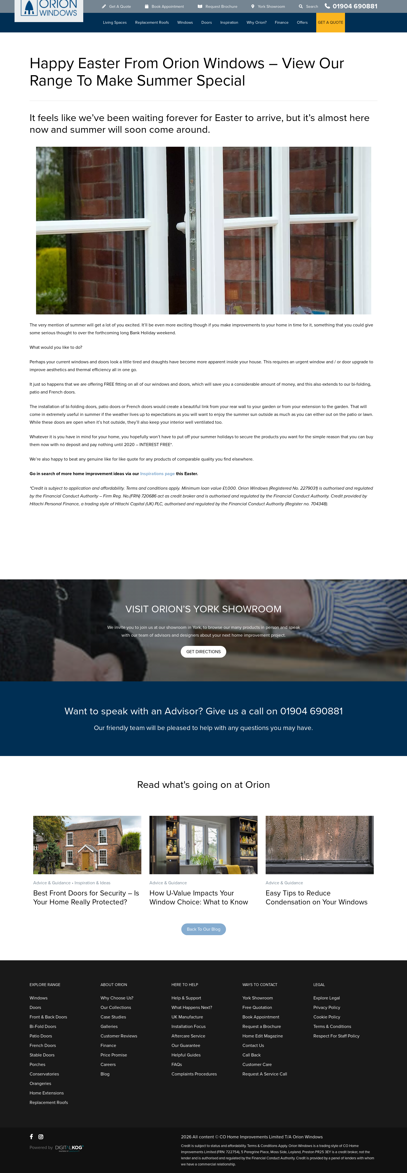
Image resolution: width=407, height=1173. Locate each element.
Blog (105, 1074)
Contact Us (253, 1045)
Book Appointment (170, 6)
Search (315, 6)
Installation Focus (189, 1026)
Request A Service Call (264, 1074)
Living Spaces (118, 22)
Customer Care (257, 1064)
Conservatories (44, 1074)
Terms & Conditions (332, 1026)
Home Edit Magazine (262, 1036)
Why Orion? (259, 22)
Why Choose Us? (117, 998)
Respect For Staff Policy (336, 1036)
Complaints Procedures (194, 1074)
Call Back (251, 1055)
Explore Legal (326, 998)
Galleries (109, 1026)
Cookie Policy (326, 1017)
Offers (305, 22)
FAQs (177, 1064)
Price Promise (114, 1055)
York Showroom (274, 6)
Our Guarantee (186, 1045)
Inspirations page (157, 474)
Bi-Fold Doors (43, 1026)
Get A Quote (123, 6)
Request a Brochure (261, 1026)
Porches (37, 1064)
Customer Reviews (119, 1036)
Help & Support (186, 998)
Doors (209, 22)
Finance (284, 22)
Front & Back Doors (48, 1017)
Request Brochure (224, 6)
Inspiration (232, 22)
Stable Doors (42, 1055)
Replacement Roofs (155, 22)
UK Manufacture (187, 1017)
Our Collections (116, 1007)
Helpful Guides (186, 1055)
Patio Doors (41, 1036)
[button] (203, 652)
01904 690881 (355, 6)
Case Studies (113, 1017)
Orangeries (40, 1083)
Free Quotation (257, 1007)
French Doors (43, 1045)
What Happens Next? (192, 1007)
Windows (188, 22)
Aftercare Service (188, 1036)
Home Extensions (47, 1093)
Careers (108, 1064)
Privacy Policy (326, 1007)
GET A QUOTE (333, 22)
